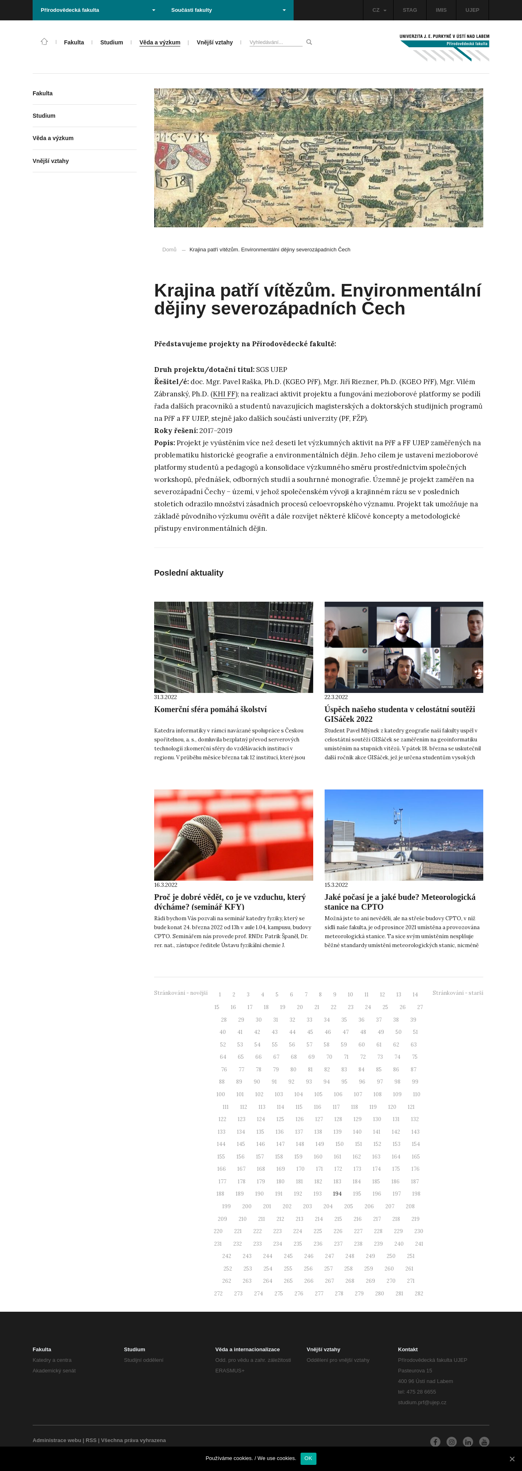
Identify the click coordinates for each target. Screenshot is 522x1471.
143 (415, 1131)
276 (298, 1293)
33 (309, 1019)
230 (418, 1231)
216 (358, 1219)
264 (267, 1281)
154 (416, 1144)
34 (327, 1019)
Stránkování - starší (458, 992)
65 (241, 1056)
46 (328, 1032)
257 (328, 1268)
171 (319, 1168)
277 (319, 1293)
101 (240, 1094)
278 (339, 1293)
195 (357, 1193)
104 (298, 1094)
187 (415, 1181)
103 (279, 1094)
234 (277, 1243)
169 (280, 1168)
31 (275, 1019)
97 (380, 1081)
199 (226, 1206)
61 (379, 1044)
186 (396, 1181)
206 (369, 1206)
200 (247, 1206)
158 (279, 1156)
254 (267, 1268)
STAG (410, 10)
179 (261, 1181)
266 (309, 1281)
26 (403, 1007)
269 (370, 1281)
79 (276, 1069)
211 (261, 1219)
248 (349, 1256)
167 (241, 1168)
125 (280, 1119)
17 (250, 1007)
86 (396, 1069)
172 (338, 1168)
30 (259, 1019)
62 (396, 1044)
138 (318, 1131)
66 (258, 1056)
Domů (169, 249)
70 (329, 1056)
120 (392, 1107)
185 (376, 1181)
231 (218, 1243)
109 (397, 1094)
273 (238, 1293)
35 (344, 1019)
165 (416, 1156)
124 (261, 1119)
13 (398, 994)
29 (241, 1019)
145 (241, 1144)
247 (329, 1256)
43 (275, 1032)
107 (358, 1094)
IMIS (441, 10)
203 (307, 1206)
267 (329, 1281)
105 (318, 1094)
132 (415, 1119)
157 (260, 1156)
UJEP (473, 10)
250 (391, 1256)
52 (223, 1044)
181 (299, 1181)
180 (280, 1181)
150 (340, 1144)
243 (247, 1256)
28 (224, 1019)
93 (309, 1081)
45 (310, 1032)
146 (261, 1144)
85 (379, 1069)
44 (292, 1032)
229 (398, 1231)
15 (217, 1007)
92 (291, 1081)
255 (288, 1268)
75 (415, 1056)
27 (420, 1007)
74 (397, 1056)
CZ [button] (379, 10)
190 (259, 1193)
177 (222, 1181)
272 (218, 1293)
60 (361, 1044)
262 (226, 1281)
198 (416, 1193)
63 (414, 1044)
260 (389, 1268)
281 (399, 1293)
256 (308, 1268)
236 (318, 1243)
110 (416, 1094)
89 (239, 1081)
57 (309, 1044)
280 (379, 1293)
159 (298, 1156)
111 (226, 1107)
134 (241, 1131)
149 (320, 1144)
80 (293, 1069)
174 (377, 1168)
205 (348, 1206)
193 (318, 1193)
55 (275, 1044)
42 (257, 1032)
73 (380, 1056)
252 (227, 1268)
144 (221, 1144)
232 (237, 1243)
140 (357, 1131)
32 (292, 1019)
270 (391, 1281)
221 (238, 1231)
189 (240, 1193)
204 (328, 1206)
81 (310, 1069)
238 (358, 1243)
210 (243, 1219)
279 (359, 1293)
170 (300, 1168)
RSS (91, 1440)
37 (379, 1019)
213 (299, 1219)
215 (338, 1219)
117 (336, 1107)
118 (354, 1107)
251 (411, 1256)
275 (278, 1293)
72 (363, 1056)
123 (242, 1119)
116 (317, 1107)
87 (413, 1069)
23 (351, 1007)
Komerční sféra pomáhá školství (210, 709)
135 (260, 1131)
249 (370, 1256)
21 (316, 1007)
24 (368, 1007)
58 (327, 1044)
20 (300, 1007)
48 (363, 1032)
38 (396, 1019)
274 (258, 1293)
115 (299, 1107)
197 (397, 1193)
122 (222, 1119)
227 (358, 1231)
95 (344, 1081)
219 (415, 1219)
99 (415, 1081)
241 (419, 1243)
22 (333, 1007)
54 (257, 1044)
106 (338, 1094)
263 (247, 1281)
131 (396, 1119)
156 (241, 1156)
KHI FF (224, 393)
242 (226, 1256)
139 (338, 1131)
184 (357, 1181)
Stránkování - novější (181, 992)
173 (357, 1168)
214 (319, 1219)
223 (277, 1231)
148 (300, 1144)
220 (218, 1231)
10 (350, 994)
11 (367, 994)
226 (338, 1231)
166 (221, 1168)
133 (222, 1131)
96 (362, 1081)
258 (348, 1268)
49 (381, 1032)
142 (396, 1131)
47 (346, 1032)
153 (396, 1144)
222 (257, 1231)
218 (396, 1219)
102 (259, 1094)
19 (282, 1007)
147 (280, 1144)
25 (385, 1007)
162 (357, 1156)
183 (337, 1181)
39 (413, 1019)
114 (280, 1107)
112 (243, 1107)
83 (344, 1069)
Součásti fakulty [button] (228, 10)
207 (389, 1206)
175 (396, 1168)
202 (287, 1206)
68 (294, 1056)
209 (222, 1219)
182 (318, 1181)
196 (377, 1193)
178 (242, 1181)
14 (415, 994)
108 (378, 1094)
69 (311, 1056)
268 (349, 1281)
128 (338, 1119)
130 (377, 1119)
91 (274, 1081)
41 (240, 1032)
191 (279, 1193)
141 (376, 1131)
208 (410, 1206)
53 (240, 1044)
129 (358, 1119)
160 (318, 1156)
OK (308, 1458)
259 (368, 1268)
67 (276, 1056)
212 (280, 1219)
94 (326, 1081)
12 (382, 994)
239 (378, 1243)
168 (261, 1168)
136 (280, 1131)
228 (378, 1231)
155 (221, 1156)
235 (298, 1243)
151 (358, 1144)
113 (262, 1107)
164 (396, 1156)
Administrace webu (57, 1440)
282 (419, 1293)
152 (377, 1144)
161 (337, 1156)
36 (361, 1019)
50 (399, 1032)
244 (267, 1256)
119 (373, 1107)
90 (257, 1081)
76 (224, 1069)
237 (338, 1243)
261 (409, 1268)
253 (247, 1268)
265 (288, 1281)
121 (411, 1107)
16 (233, 1007)
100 (221, 1094)
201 (267, 1206)
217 (377, 1219)
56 (292, 1044)
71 (346, 1056)
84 (361, 1069)
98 (397, 1081)
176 (415, 1168)
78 (258, 1069)
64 (223, 1056)
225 (318, 1231)
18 (266, 1007)
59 (344, 1044)
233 (257, 1243)
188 (220, 1193)
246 (309, 1256)
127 (319, 1119)
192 (298, 1193)
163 (376, 1156)
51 (415, 1032)
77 (241, 1069)
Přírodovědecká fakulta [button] (98, 10)
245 (288, 1256)
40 (222, 1032)
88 (222, 1081)
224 (297, 1231)
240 (399, 1243)
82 (327, 1069)
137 (299, 1131)
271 (411, 1281)
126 (300, 1119)
